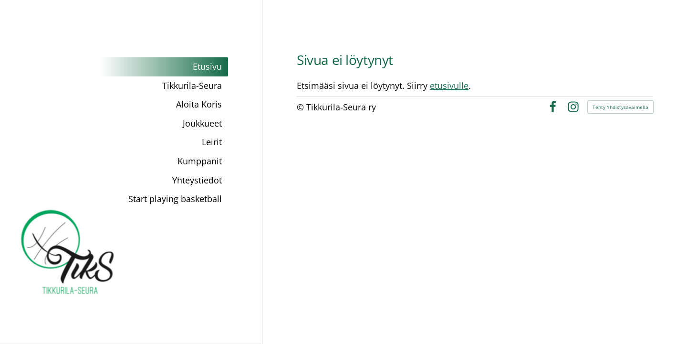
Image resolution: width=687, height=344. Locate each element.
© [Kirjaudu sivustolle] (301, 107)
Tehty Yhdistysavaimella (620, 107)
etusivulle (449, 85)
